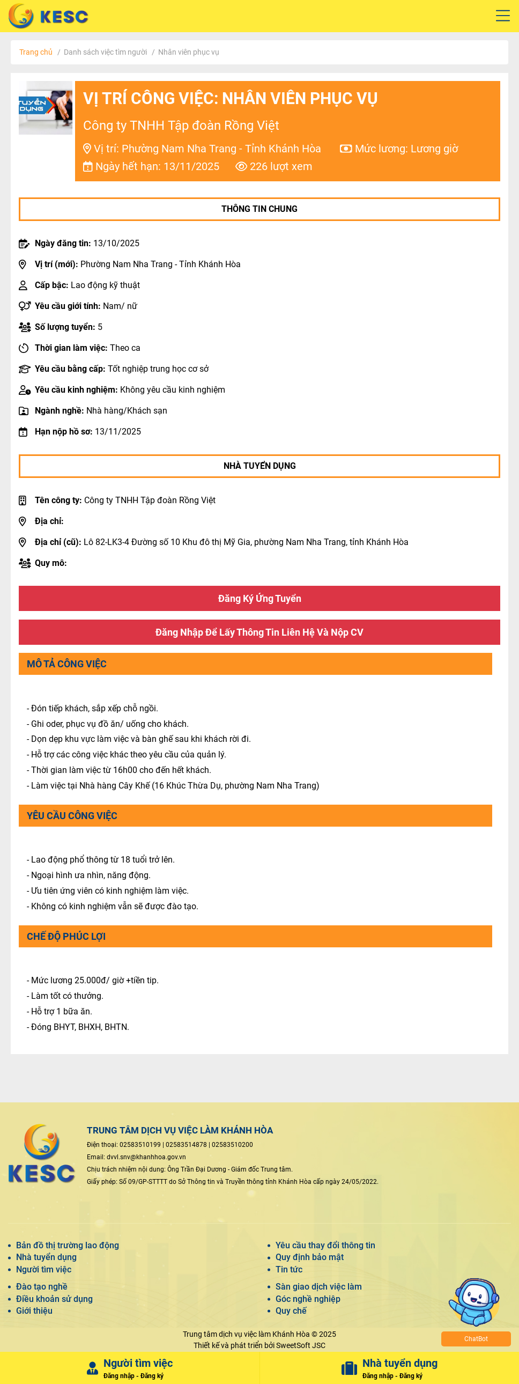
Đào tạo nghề (42, 1287)
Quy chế (291, 1311)
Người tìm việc (43, 1269)
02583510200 (232, 1145)
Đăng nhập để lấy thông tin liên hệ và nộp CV (259, 632)
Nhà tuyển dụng (46, 1257)
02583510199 (140, 1145)
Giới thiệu (34, 1311)
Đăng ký (152, 1376)
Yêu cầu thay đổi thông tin (325, 1245)
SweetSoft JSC (300, 1345)
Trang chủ (36, 52)
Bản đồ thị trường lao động (67, 1245)
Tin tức (289, 1269)
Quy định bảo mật (310, 1257)
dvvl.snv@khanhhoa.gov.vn (146, 1157)
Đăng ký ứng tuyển (259, 598)
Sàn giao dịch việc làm (319, 1287)
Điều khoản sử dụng (54, 1299)
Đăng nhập (119, 1376)
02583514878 (186, 1145)
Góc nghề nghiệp (308, 1299)
